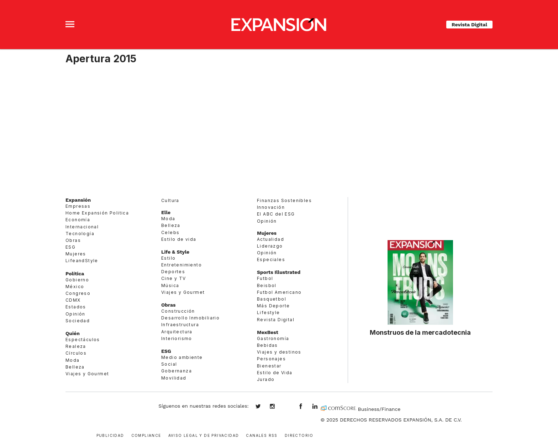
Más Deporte (273, 305)
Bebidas (267, 345)
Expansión (78, 200)
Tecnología (79, 233)
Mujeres (75, 253)
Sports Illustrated (278, 272)
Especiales (271, 259)
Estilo (168, 258)
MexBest (267, 332)
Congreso (77, 293)
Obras (73, 240)
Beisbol (267, 285)
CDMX (73, 300)
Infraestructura (180, 324)
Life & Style (175, 252)
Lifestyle (268, 312)
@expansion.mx (286, 406)
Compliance (146, 434)
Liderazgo (270, 246)
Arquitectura (177, 331)
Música (170, 285)
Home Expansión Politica (97, 213)
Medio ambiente (182, 357)
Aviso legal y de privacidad (203, 434)
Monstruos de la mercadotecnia (420, 332)
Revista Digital (469, 24)
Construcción (178, 311)
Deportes (173, 271)
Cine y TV (173, 278)
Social (169, 364)
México (74, 286)
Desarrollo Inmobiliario (190, 317)
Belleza (75, 367)
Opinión (75, 314)
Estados (75, 306)
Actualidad (270, 239)
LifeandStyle (81, 260)
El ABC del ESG (276, 214)
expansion (320, 406)
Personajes (271, 358)
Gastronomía (273, 338)
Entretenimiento (181, 264)
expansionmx (263, 406)
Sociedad (77, 320)
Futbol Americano (279, 292)
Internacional (82, 226)
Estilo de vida (178, 239)
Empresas (77, 206)
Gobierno (77, 279)
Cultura (170, 200)
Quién (72, 333)
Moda (72, 360)
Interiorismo (176, 338)
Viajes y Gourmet (87, 373)
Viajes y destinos (279, 352)
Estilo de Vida (275, 372)
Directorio (299, 434)
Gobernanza (176, 371)
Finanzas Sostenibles (284, 200)
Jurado (265, 379)
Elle (165, 212)
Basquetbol (271, 299)
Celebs (170, 232)
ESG (70, 247)
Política (74, 273)
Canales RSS (261, 434)
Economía (77, 219)
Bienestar (269, 366)
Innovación (271, 207)
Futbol (265, 278)
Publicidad (110, 434)
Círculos (75, 353)
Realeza (75, 346)
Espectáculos (82, 339)
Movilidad (173, 378)
